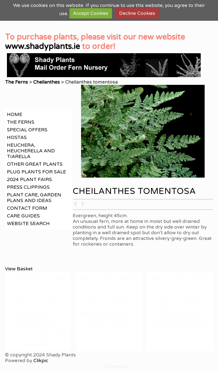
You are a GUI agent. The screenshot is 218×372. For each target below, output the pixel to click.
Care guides (23, 216)
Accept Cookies (90, 13)
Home (14, 114)
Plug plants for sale (36, 172)
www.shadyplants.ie (42, 46)
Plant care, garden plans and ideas (34, 197)
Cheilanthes (46, 82)
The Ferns (17, 82)
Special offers (27, 130)
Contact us (115, 366)
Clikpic (40, 360)
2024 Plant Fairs (29, 179)
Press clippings (28, 187)
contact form (27, 208)
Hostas (17, 137)
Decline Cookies (137, 13)
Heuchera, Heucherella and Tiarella (31, 150)
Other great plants (35, 164)
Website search (28, 223)
